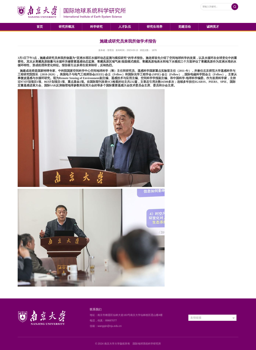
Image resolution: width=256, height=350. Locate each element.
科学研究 (96, 26)
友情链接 (195, 317)
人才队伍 (124, 26)
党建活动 (184, 26)
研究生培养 (154, 26)
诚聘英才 (213, 26)
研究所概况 (66, 26)
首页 (40, 26)
